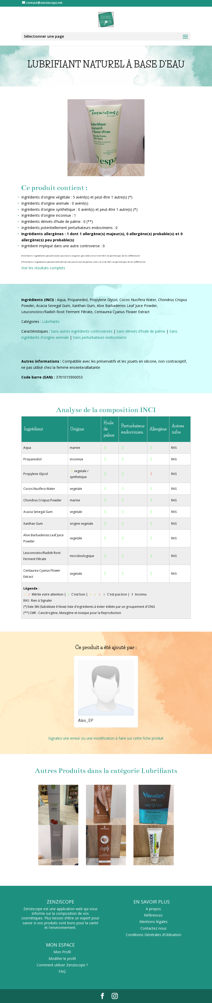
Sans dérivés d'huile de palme (141, 331)
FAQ (62, 971)
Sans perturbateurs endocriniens (100, 337)
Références (153, 915)
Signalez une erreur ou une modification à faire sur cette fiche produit (105, 738)
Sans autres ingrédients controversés (81, 331)
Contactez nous (153, 928)
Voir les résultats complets (43, 267)
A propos (153, 908)
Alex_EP (85, 720)
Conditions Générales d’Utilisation (153, 934)
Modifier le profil (62, 958)
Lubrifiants (51, 321)
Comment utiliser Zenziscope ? (62, 964)
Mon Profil (62, 951)
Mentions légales (153, 921)
